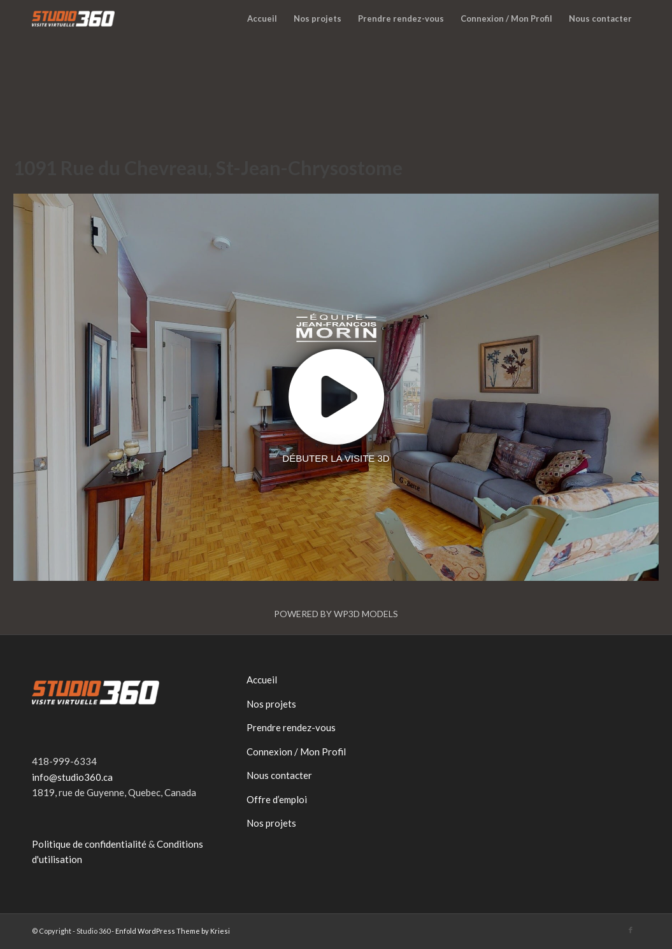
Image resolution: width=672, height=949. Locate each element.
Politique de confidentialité (89, 844)
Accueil (262, 679)
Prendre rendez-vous (291, 727)
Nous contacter (279, 775)
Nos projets (271, 704)
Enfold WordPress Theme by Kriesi (172, 931)
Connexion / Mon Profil (296, 751)
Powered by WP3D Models (336, 613)
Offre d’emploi (277, 799)
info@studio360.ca (72, 777)
